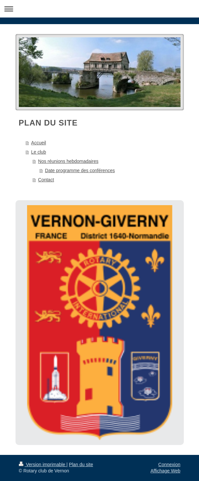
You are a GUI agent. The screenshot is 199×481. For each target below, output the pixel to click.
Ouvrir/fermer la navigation (99, 9)
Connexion (169, 464)
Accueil (38, 142)
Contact (46, 179)
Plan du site (81, 464)
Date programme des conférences (80, 170)
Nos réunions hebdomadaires (68, 161)
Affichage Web (165, 470)
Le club (38, 152)
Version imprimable (43, 464)
